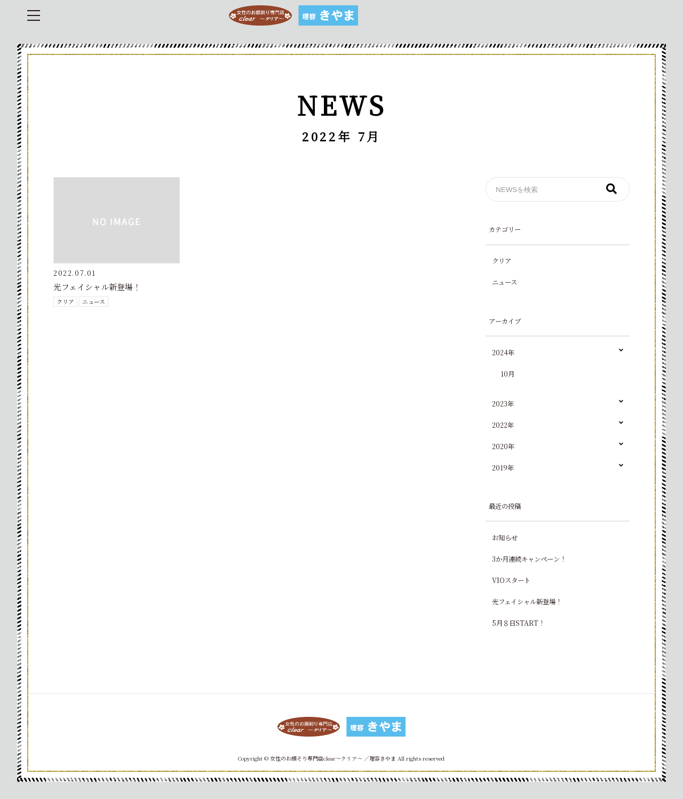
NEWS (341, 104)
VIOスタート (511, 580)
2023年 (557, 404)
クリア (65, 301)
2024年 (557, 352)
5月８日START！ (518, 623)
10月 (507, 374)
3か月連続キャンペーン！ (529, 559)
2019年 (557, 468)
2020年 (557, 446)
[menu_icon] (33, 15)
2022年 (557, 425)
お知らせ (505, 537)
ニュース (93, 301)
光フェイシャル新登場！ (97, 286)
